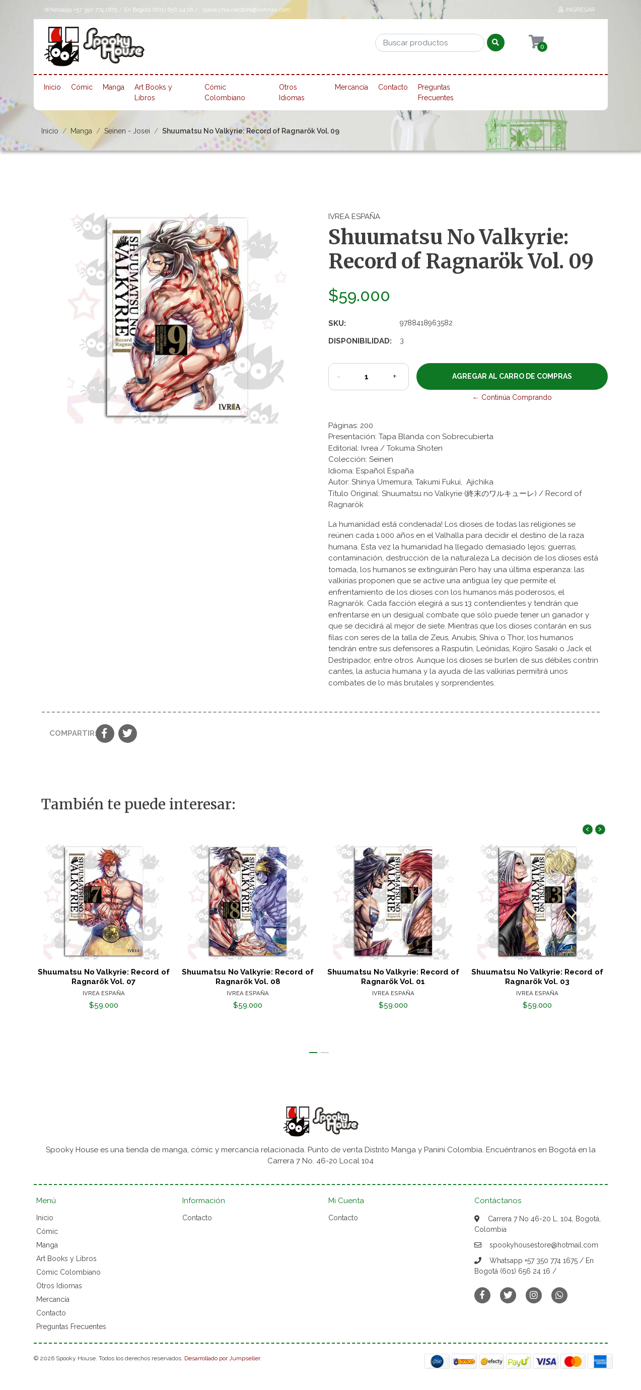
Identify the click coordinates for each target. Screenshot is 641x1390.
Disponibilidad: (360, 340)
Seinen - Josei (127, 131)
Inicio (52, 87)
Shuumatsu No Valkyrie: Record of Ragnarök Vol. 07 (103, 976)
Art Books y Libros (153, 92)
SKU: (337, 323)
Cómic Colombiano (224, 92)
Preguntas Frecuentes (436, 92)
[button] (313, 1052)
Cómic (82, 87)
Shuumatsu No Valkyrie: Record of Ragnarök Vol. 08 (248, 976)
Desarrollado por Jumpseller (222, 1358)
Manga (113, 87)
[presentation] (588, 829)
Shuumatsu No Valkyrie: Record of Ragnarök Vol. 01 (393, 976)
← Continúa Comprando (512, 397)
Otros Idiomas (292, 92)
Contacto (393, 87)
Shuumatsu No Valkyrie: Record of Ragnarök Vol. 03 (538, 976)
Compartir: (68, 733)
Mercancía (351, 87)
